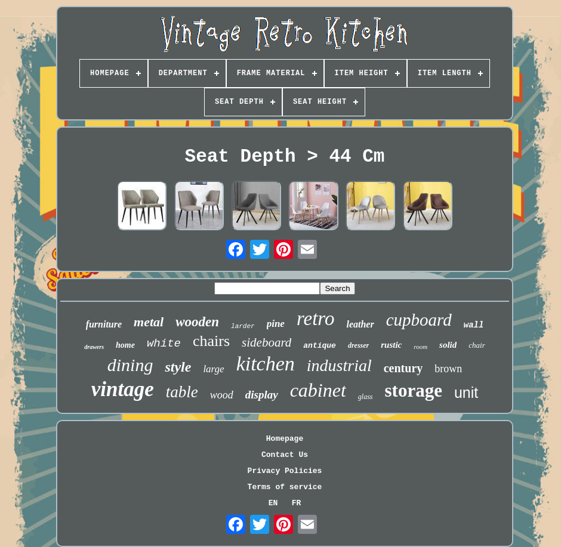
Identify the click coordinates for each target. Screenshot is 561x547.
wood (221, 395)
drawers (94, 347)
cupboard (419, 319)
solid (448, 345)
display (261, 394)
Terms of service (285, 487)
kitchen (265, 364)
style (178, 367)
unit (466, 392)
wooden (197, 321)
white (164, 343)
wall (474, 325)
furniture (104, 324)
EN (273, 503)
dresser (358, 345)
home (125, 345)
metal (149, 321)
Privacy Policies (285, 470)
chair (476, 345)
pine (276, 323)
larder (243, 326)
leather (360, 324)
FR (296, 503)
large (213, 369)
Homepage (284, 438)
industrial (339, 365)
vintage (122, 389)
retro (316, 318)
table (182, 392)
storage (413, 390)
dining (130, 365)
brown (448, 369)
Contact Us (284, 454)
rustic (391, 345)
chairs (211, 341)
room (420, 346)
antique (319, 345)
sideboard (266, 342)
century (403, 368)
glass (365, 397)
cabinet (318, 390)
